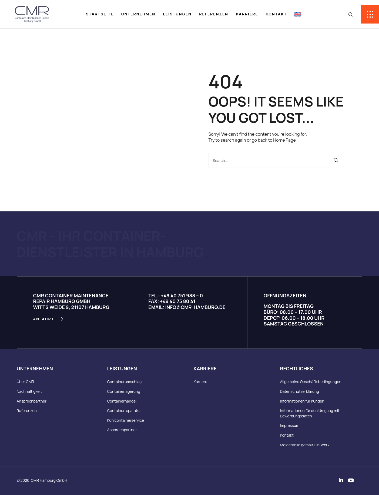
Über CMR (25, 381)
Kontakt (276, 13)
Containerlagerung (123, 391)
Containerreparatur (124, 410)
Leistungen (177, 13)
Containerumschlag (124, 381)
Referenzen (213, 13)
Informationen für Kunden (302, 401)
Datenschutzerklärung (299, 391)
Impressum (289, 425)
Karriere (247, 13)
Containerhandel (122, 401)
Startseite (100, 13)
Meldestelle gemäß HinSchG (304, 444)
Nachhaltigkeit (29, 391)
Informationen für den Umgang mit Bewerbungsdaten (310, 413)
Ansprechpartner (31, 401)
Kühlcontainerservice (125, 420)
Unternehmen (138, 13)
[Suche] (336, 160)
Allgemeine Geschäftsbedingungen (310, 381)
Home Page (284, 140)
